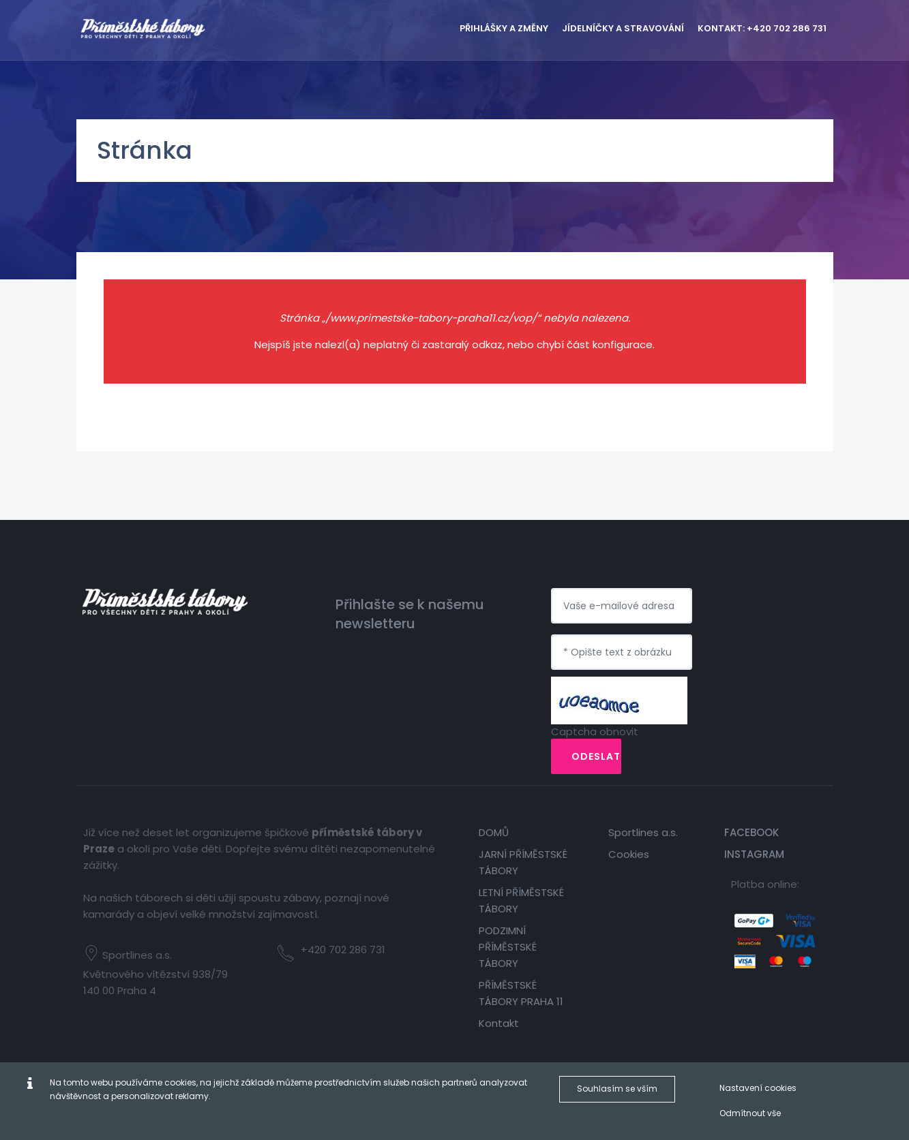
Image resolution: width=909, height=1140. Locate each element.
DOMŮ (494, 832)
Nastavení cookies (757, 1088)
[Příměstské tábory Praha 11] (165, 26)
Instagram (754, 854)
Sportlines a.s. (643, 832)
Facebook (751, 832)
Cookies (628, 854)
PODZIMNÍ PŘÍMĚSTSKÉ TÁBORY (508, 946)
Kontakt (499, 1023)
